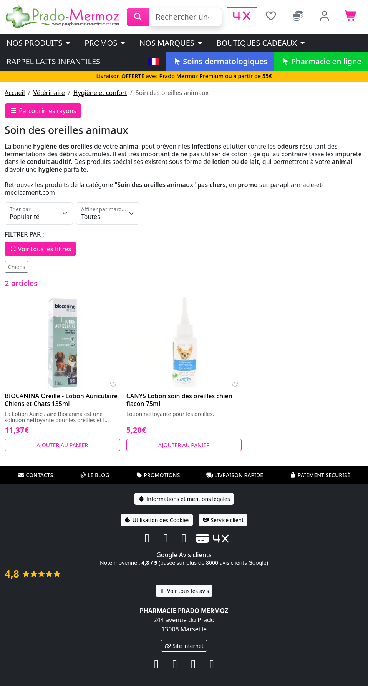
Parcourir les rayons (43, 111)
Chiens (16, 266)
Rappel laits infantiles (53, 61)
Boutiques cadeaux (261, 43)
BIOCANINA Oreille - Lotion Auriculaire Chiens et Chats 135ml (61, 400)
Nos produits (39, 43)
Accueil (15, 92)
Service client (223, 520)
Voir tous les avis (184, 590)
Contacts (35, 475)
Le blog (94, 475)
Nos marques (171, 43)
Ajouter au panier (62, 445)
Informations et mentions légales (184, 498)
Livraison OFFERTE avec (184, 76)
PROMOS (105, 43)
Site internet (184, 645)
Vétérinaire (49, 92)
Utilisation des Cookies (157, 520)
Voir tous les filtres (40, 249)
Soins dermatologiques (219, 61)
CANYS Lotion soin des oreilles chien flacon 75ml (179, 400)
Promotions (158, 475)
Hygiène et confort (100, 92)
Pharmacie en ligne (321, 61)
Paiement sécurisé (320, 475)
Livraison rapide (234, 475)
